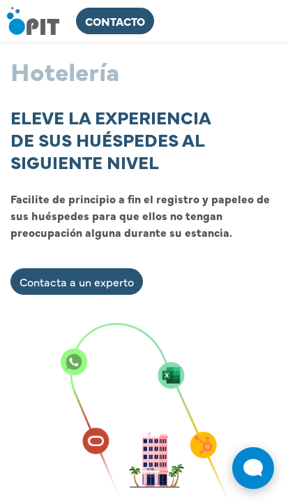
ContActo (115, 21)
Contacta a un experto (77, 281)
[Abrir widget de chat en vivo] (253, 468)
